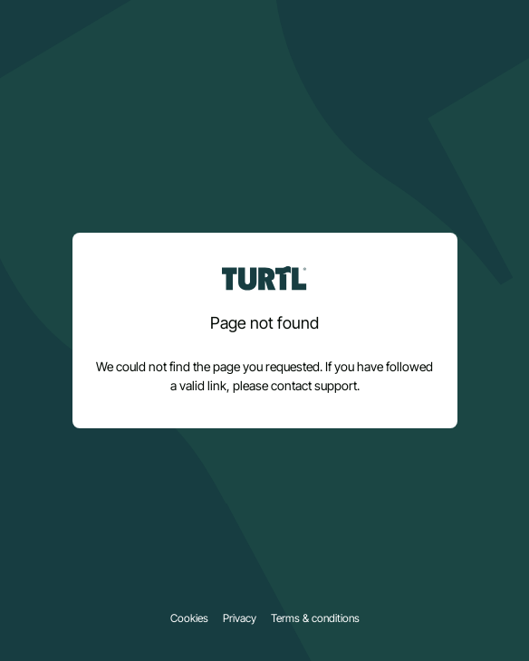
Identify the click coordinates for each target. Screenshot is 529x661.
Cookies (189, 618)
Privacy (239, 618)
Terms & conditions (315, 618)
